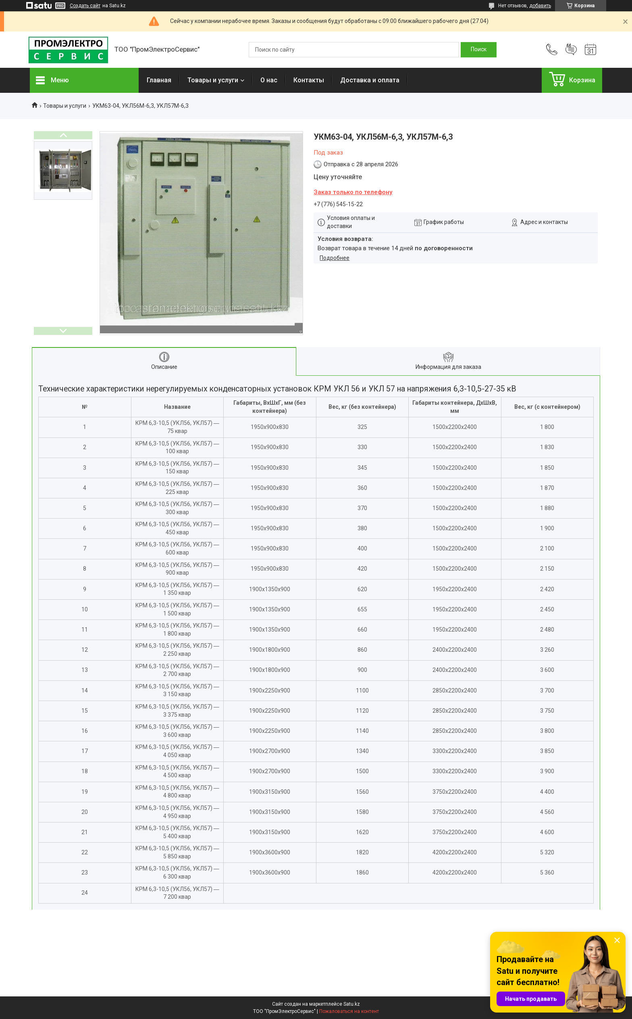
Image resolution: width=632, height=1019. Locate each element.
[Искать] (479, 49)
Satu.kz (351, 1004)
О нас (268, 80)
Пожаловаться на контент (349, 1011)
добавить (540, 5)
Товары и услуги (212, 80)
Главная (159, 80)
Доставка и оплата (369, 80)
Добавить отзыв (571, 50)
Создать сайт (85, 5)
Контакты (308, 80)
